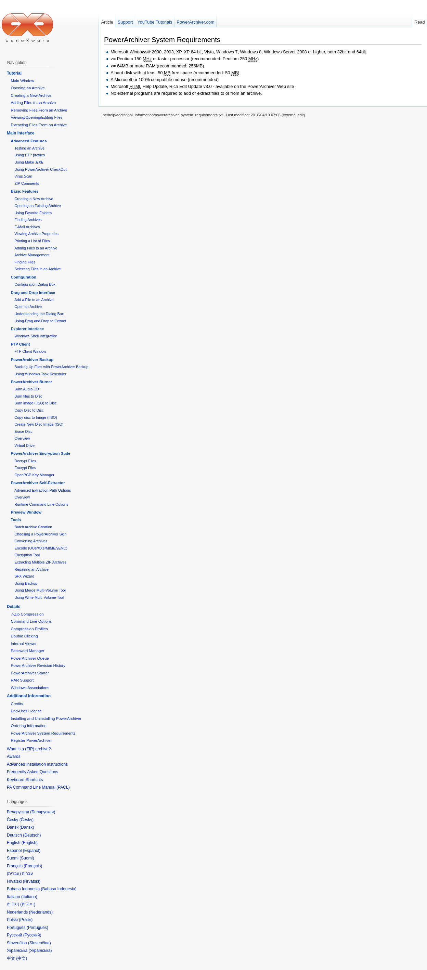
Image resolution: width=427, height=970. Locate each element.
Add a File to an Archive (33, 300)
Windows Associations (30, 688)
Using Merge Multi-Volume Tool (40, 590)
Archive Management (31, 255)
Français (33, 866)
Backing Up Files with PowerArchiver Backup (51, 367)
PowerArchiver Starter (30, 673)
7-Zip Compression (27, 614)
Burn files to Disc (28, 396)
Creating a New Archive (31, 95)
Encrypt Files (25, 468)
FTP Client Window (30, 351)
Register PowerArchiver (31, 740)
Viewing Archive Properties (36, 234)
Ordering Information (28, 726)
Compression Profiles (29, 629)
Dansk (27, 827)
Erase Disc (23, 431)
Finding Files (24, 262)
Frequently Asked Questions (32, 771)
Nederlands (40, 912)
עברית (14, 873)
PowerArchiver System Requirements (162, 39)
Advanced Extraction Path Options (42, 490)
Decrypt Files (25, 461)
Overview (22, 438)
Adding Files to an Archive (33, 103)
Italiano (29, 896)
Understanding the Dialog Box (39, 314)
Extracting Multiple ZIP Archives (40, 562)
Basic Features (24, 191)
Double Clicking (24, 636)
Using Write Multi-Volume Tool (39, 597)
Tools (16, 520)
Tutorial (14, 73)
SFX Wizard (24, 576)
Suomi (27, 858)
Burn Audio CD (26, 389)
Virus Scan (23, 176)
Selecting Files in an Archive (37, 269)
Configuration (23, 277)
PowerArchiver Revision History (38, 665)
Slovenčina (39, 943)
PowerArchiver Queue (30, 658)
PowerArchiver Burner (31, 382)
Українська (40, 950)
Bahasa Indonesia (58, 889)
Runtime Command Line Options (41, 504)
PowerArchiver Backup (32, 360)
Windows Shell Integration (35, 336)
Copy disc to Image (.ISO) (35, 417)
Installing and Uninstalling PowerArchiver (46, 718)
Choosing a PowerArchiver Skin (40, 534)
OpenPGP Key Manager (34, 475)
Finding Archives (27, 220)
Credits (17, 704)
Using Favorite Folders (33, 213)
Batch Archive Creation (33, 527)
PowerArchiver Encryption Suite (40, 453)
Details (13, 606)
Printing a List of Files (32, 241)
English (29, 842)
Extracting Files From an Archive (39, 125)
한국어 (28, 904)
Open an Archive (28, 307)
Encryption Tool (27, 555)
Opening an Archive (27, 88)
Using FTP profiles (29, 155)
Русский (32, 935)
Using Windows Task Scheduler (40, 374)
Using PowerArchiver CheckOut (40, 169)
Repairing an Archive (31, 569)
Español (31, 850)
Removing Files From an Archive (39, 110)
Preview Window (26, 512)
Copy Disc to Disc (28, 410)
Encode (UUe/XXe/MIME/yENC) (40, 548)
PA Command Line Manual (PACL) (38, 787)
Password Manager (27, 651)
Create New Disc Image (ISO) (38, 424)
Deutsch (31, 835)
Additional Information (29, 696)
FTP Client (20, 344)
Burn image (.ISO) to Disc (35, 403)
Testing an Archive (29, 148)
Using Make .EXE (28, 162)
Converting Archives (30, 541)
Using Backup (25, 583)
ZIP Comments (26, 183)
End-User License (26, 711)
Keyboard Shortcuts (25, 779)
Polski (25, 919)
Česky (26, 819)
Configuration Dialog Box (34, 284)
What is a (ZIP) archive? (29, 749)
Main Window (22, 81)
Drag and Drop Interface (33, 292)
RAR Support (22, 680)
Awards (14, 756)
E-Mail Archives (27, 227)
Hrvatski (31, 881)
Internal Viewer (24, 644)
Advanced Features (29, 141)
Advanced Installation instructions (37, 764)
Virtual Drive (24, 445)
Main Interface (21, 133)
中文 (21, 958)
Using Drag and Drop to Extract (40, 321)
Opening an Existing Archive (37, 206)
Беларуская (42, 812)
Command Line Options (31, 621)
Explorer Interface (27, 329)
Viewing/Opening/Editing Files (36, 117)
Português (37, 927)
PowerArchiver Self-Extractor (38, 483)
